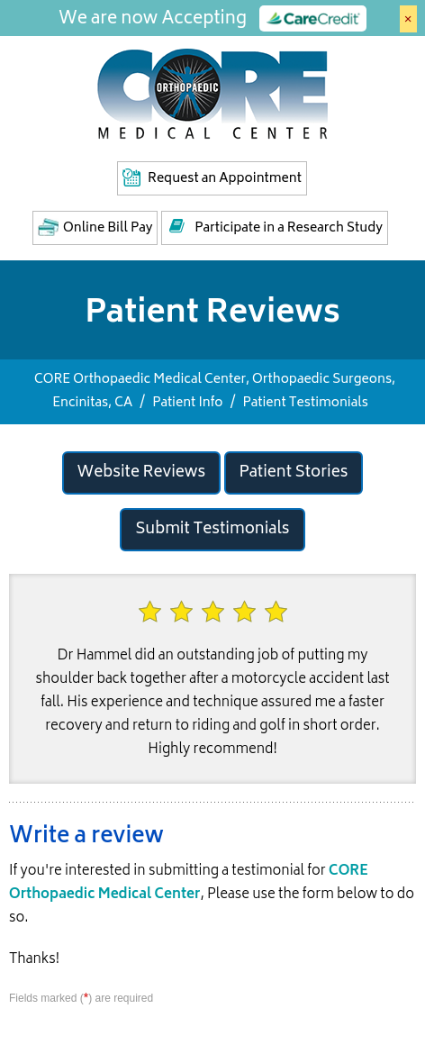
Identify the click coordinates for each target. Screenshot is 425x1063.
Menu (402, 66)
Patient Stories (294, 472)
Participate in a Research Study (288, 228)
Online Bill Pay (107, 228)
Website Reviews (141, 472)
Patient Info (187, 403)
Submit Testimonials (212, 529)
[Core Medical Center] (212, 93)
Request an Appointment (225, 179)
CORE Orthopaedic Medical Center (188, 883)
